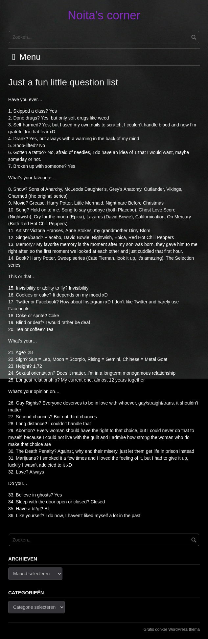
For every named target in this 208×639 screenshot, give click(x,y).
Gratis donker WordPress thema (172, 629)
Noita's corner (104, 15)
